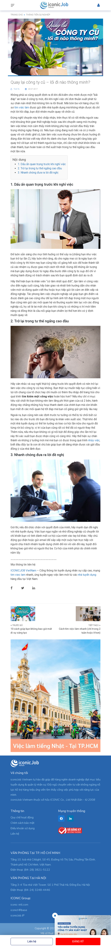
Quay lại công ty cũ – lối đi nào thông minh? (50, 82)
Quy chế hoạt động (22, 817)
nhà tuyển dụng (87, 574)
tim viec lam (18, 574)
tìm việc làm (21, 107)
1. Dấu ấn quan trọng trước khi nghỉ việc (42, 164)
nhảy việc (94, 440)
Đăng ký (78, 941)
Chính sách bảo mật (22, 823)
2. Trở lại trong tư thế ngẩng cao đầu (40, 168)
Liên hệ (31, 941)
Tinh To (15, 89)
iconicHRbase (19, 910)
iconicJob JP (17, 915)
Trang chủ (17, 15)
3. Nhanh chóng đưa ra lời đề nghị (38, 172)
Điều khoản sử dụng (23, 828)
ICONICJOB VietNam (24, 570)
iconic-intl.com (19, 905)
